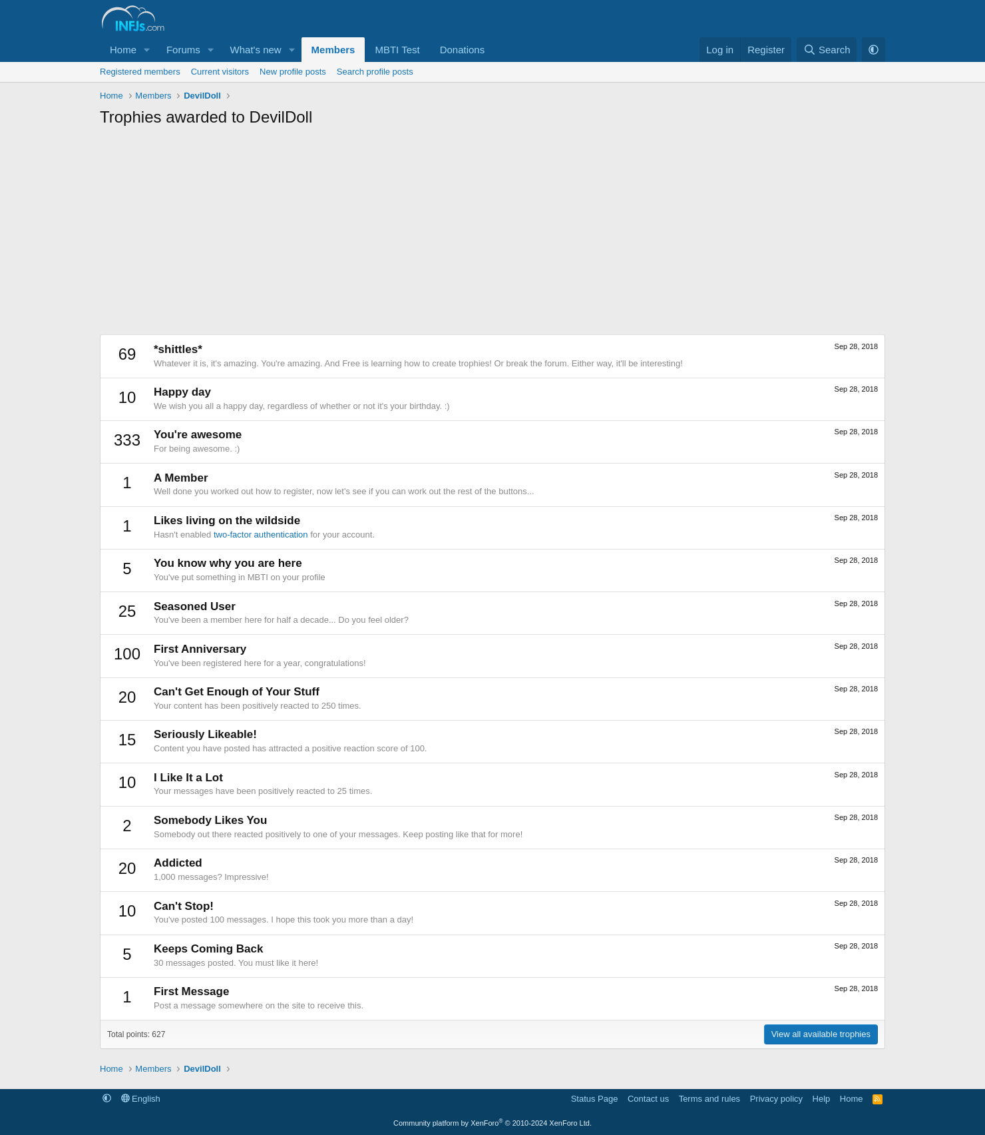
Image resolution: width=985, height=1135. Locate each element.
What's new (256, 49)
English (140, 1099)
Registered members (140, 72)
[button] (147, 49)
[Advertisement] (492, 234)
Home (123, 49)
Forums (183, 49)
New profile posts (293, 72)
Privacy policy (776, 1099)
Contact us (648, 1099)
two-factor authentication (261, 535)
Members (333, 49)
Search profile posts (375, 72)
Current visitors (220, 72)
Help (822, 1099)
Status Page (594, 1099)
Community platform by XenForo (492, 1123)
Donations (462, 49)
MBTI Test (397, 49)
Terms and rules (709, 1099)
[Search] (827, 49)
